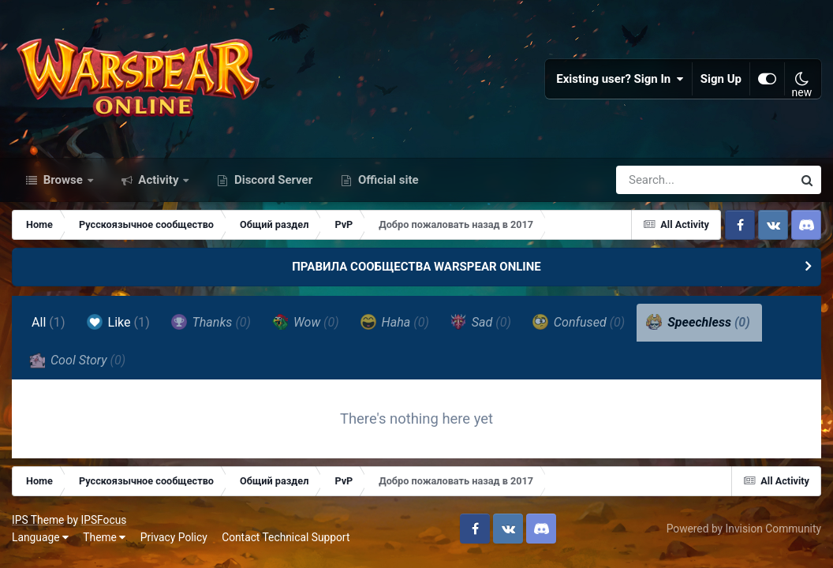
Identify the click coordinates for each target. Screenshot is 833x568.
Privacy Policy (173, 537)
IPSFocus (103, 520)
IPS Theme (38, 520)
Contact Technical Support (285, 537)
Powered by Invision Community (744, 528)
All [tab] (48, 322)
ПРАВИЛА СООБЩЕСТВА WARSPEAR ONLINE (416, 267)
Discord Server (271, 180)
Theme (104, 537)
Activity (159, 180)
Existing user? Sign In (620, 78)
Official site (386, 180)
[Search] (659, 180)
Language (40, 537)
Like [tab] (118, 322)
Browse (63, 180)
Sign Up (720, 79)
